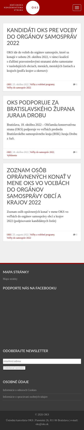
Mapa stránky (10, 278)
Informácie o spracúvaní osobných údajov (25, 396)
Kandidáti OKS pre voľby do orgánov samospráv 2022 (42, 36)
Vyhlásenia (12, 155)
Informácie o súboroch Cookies (19, 390)
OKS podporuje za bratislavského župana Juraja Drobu (41, 108)
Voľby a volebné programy (42, 84)
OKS (9, 84)
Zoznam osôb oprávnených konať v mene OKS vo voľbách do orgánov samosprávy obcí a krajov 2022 (39, 186)
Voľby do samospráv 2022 (19, 87)
